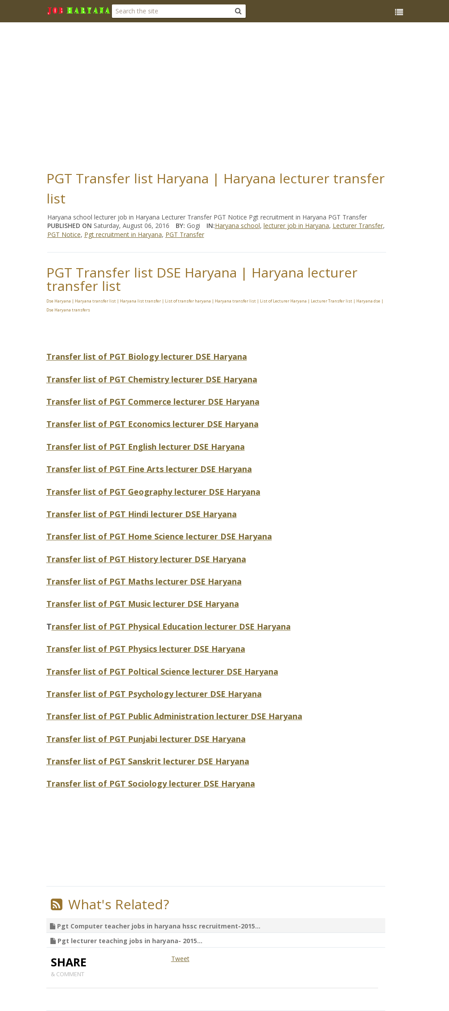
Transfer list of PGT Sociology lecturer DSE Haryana (150, 783)
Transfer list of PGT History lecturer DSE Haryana (146, 559)
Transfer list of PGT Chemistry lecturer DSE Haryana (151, 379)
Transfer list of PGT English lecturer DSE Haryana (145, 446)
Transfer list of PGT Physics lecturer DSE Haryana (145, 648)
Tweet (180, 958)
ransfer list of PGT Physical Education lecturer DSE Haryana (171, 626)
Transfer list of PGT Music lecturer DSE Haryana (142, 603)
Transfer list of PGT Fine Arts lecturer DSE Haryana (149, 469)
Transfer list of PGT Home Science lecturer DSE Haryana (159, 536)
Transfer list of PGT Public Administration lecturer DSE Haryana (174, 716)
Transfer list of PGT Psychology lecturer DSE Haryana (154, 693)
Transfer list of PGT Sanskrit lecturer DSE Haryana (147, 761)
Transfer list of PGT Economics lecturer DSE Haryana (152, 423)
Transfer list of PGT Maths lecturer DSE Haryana (144, 581)
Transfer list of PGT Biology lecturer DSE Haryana (146, 356)
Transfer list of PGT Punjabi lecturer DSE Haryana (146, 738)
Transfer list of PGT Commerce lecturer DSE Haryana (153, 401)
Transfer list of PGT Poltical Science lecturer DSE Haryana (162, 671)
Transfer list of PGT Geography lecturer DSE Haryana (153, 491)
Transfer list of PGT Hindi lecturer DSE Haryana (141, 514)
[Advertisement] (247, 93)
